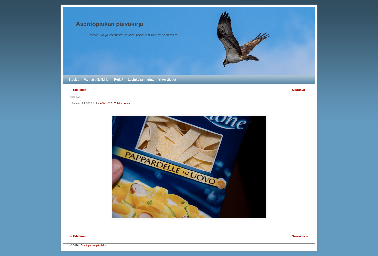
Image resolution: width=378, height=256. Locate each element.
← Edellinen (78, 90)
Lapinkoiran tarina (141, 79)
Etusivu (74, 79)
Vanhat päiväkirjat (96, 79)
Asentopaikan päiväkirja (109, 24)
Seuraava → (300, 90)
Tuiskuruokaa (122, 103)
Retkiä (118, 79)
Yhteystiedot (167, 79)
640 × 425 (106, 103)
